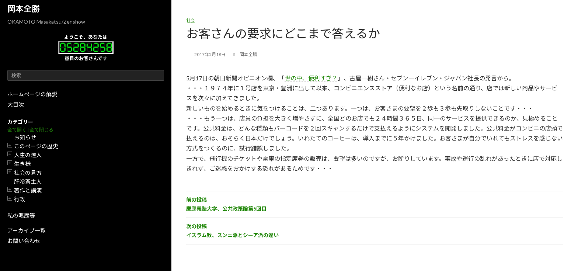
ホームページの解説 (32, 94)
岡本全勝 (23, 9)
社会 (190, 20)
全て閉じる (41, 129)
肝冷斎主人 (28, 181)
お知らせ (25, 137)
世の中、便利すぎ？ (311, 77)
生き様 (22, 163)
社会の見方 (28, 172)
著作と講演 (28, 190)
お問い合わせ (24, 240)
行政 (19, 199)
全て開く (17, 129)
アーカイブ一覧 (26, 230)
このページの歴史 (36, 146)
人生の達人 (28, 155)
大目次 (15, 104)
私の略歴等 (21, 215)
